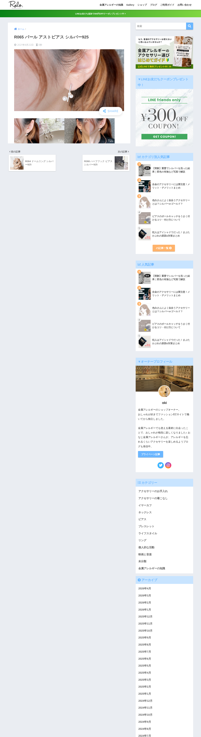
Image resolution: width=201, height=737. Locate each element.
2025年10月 (145, 631)
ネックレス (145, 513)
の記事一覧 (163, 248)
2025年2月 (144, 688)
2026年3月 (144, 596)
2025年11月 (145, 624)
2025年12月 (145, 618)
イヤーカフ (145, 506)
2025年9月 (144, 639)
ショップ (142, 4)
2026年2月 (144, 603)
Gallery (130, 4)
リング (142, 541)
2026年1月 (144, 610)
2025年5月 (144, 666)
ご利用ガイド (167, 4)
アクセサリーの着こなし (153, 499)
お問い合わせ (184, 4)
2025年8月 (144, 645)
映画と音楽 (145, 555)
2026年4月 (144, 589)
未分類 (142, 562)
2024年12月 (145, 702)
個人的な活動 (146, 548)
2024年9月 (144, 723)
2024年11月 (145, 709)
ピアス (142, 520)
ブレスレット (146, 527)
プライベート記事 (151, 455)
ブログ (153, 4)
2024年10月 (145, 716)
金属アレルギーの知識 (111, 4)
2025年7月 (144, 653)
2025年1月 (144, 695)
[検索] (189, 26)
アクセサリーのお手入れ (153, 492)
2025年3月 (144, 681)
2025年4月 (144, 674)
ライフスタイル (147, 534)
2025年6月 (144, 660)
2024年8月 (144, 730)
